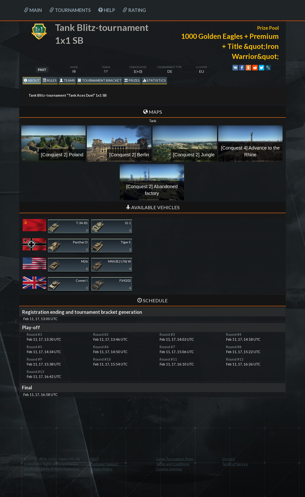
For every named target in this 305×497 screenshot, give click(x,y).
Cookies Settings (169, 469)
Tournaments (70, 10)
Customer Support (104, 464)
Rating (134, 10)
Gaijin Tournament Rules (175, 459)
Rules (50, 80)
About (32, 80)
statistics (154, 80)
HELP (106, 10)
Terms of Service (235, 464)
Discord (228, 459)
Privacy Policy (101, 469)
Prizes (132, 80)
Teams (67, 80)
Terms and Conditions (172, 464)
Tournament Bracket (99, 80)
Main (33, 10)
